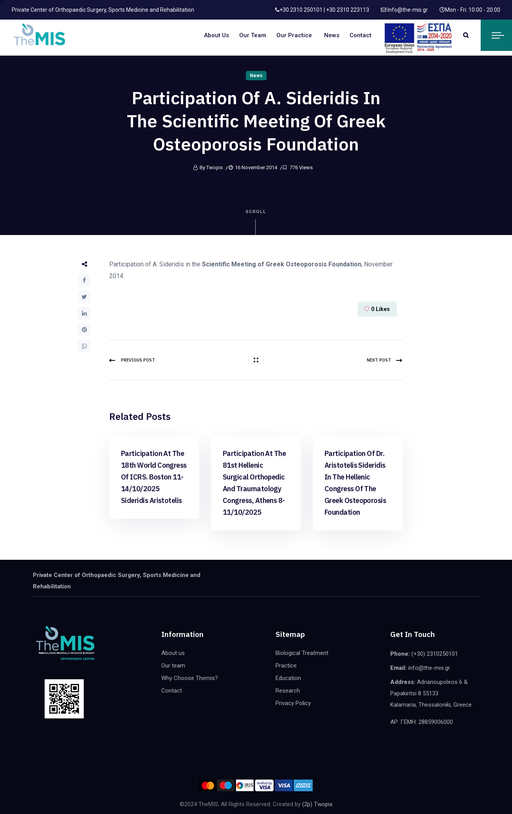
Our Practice (294, 35)
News (331, 35)
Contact (360, 35)
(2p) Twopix (317, 804)
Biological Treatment (302, 653)
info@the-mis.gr (429, 667)
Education (288, 678)
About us (216, 35)
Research (288, 690)
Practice (286, 665)
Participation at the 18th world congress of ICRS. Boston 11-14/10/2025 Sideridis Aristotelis (154, 477)
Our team (252, 35)
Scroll (256, 222)
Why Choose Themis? (189, 678)
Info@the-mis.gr (407, 10)
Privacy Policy (293, 703)
